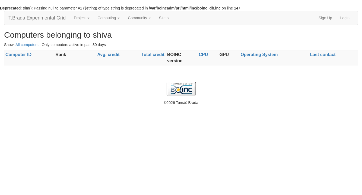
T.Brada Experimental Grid (37, 18)
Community (139, 18)
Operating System (259, 54)
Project (81, 18)
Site (164, 18)
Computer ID (18, 54)
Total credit (152, 54)
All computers (27, 45)
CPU (203, 54)
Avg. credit (108, 54)
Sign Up (325, 18)
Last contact (322, 54)
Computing (109, 18)
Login (345, 18)
